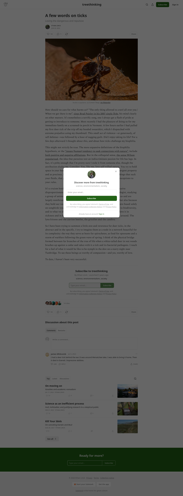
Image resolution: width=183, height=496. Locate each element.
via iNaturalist (105, 103)
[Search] (146, 4)
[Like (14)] (49, 34)
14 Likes (67, 303)
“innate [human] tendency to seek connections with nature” (96, 151)
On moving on (53, 386)
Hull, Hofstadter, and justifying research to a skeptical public (72, 407)
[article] (91, 391)
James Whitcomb (58, 354)
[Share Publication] (152, 4)
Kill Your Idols (53, 421)
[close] (116, 171)
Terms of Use (104, 204)
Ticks (115, 113)
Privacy (89, 478)
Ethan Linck (56, 26)
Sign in (175, 4)
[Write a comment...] (94, 343)
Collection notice (107, 478)
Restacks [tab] (61, 330)
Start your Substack (83, 484)
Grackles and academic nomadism (60, 389)
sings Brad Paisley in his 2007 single (93, 114)
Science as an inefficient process (64, 403)
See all (52, 439)
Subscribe (162, 4)
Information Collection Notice (90, 207)
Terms (96, 478)
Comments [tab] (51, 330)
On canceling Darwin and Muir (58, 424)
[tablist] (56, 330)
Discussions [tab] (64, 378)
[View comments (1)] (59, 34)
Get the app (104, 484)
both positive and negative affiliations (65, 155)
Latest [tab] (54, 378)
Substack (79, 490)
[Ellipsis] (136, 354)
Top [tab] (48, 378)
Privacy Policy (111, 207)
